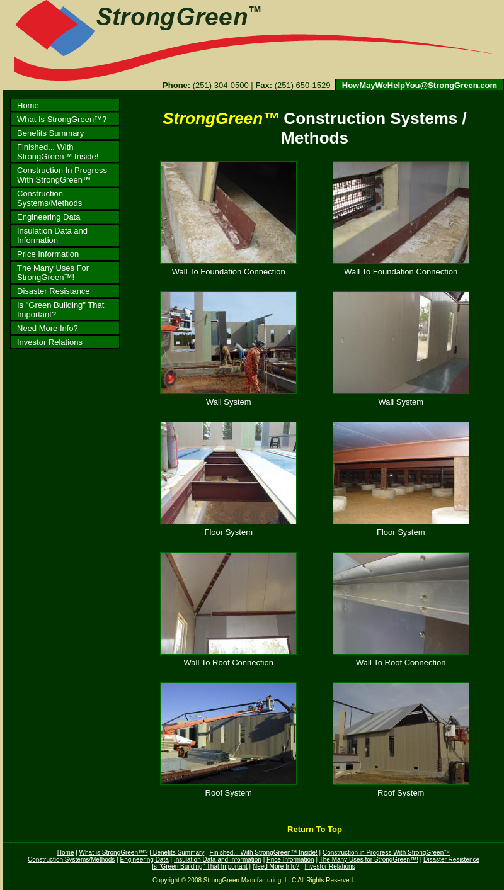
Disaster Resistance (53, 291)
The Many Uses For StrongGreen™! (53, 272)
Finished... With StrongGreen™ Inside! (57, 151)
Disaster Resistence (451, 859)
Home (28, 105)
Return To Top (314, 829)
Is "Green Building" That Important (199, 866)
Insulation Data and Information (52, 235)
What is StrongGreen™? (113, 852)
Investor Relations (50, 342)
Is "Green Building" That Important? (60, 309)
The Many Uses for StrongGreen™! (368, 859)
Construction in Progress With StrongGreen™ (386, 852)
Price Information (48, 254)
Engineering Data (48, 217)
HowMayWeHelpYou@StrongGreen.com (419, 85)
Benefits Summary (50, 133)
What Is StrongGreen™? (61, 119)
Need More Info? (47, 328)
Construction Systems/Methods (49, 198)
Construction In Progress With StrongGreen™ (62, 175)
